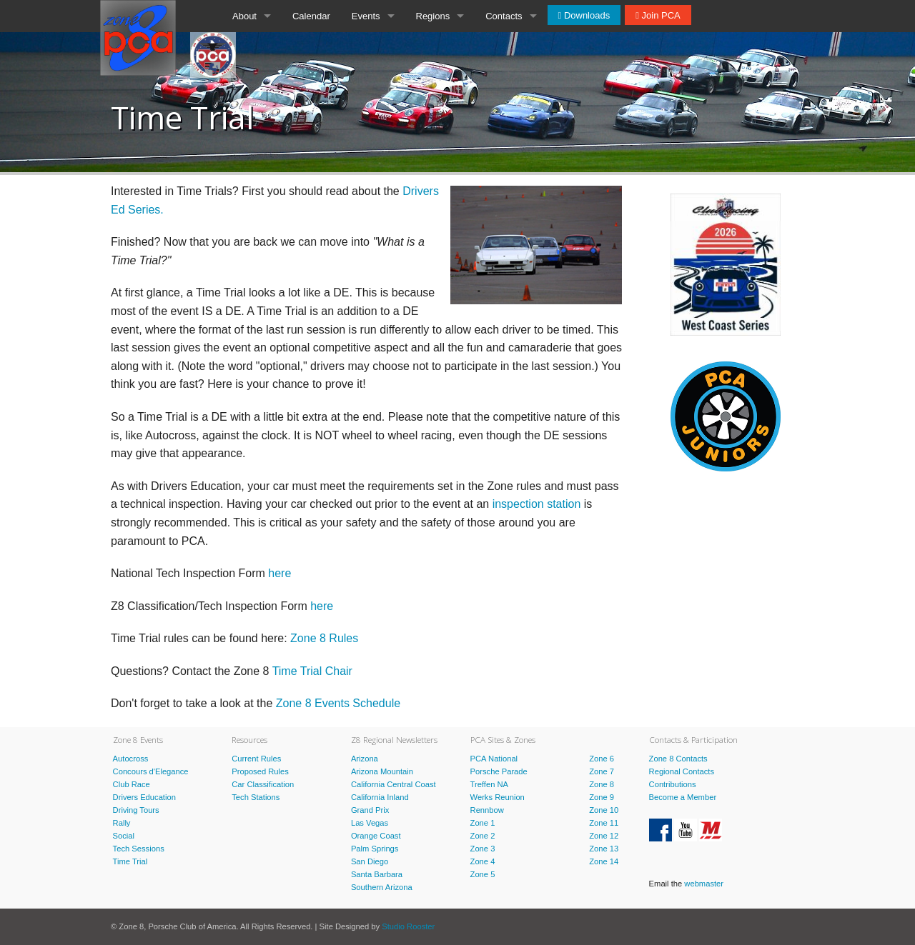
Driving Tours (136, 810)
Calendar (311, 16)
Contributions (672, 784)
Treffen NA (489, 784)
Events (366, 16)
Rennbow (487, 810)
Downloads (585, 15)
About (244, 16)
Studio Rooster (408, 926)
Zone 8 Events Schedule (338, 703)
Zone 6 (601, 758)
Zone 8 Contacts (678, 758)
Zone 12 (603, 835)
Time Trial (130, 861)
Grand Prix (370, 810)
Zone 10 (603, 810)
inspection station (537, 504)
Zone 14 (603, 861)
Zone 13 (603, 848)
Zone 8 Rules (324, 638)
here (279, 573)
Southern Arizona (381, 887)
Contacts (503, 16)
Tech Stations (256, 797)
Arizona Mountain (382, 771)
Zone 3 (482, 848)
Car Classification (263, 784)
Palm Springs (375, 848)
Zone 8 (601, 784)
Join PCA (660, 15)
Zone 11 (603, 823)
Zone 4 (482, 861)
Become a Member (683, 797)
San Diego (369, 861)
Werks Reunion (497, 797)
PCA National (494, 758)
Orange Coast (376, 835)
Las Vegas (369, 823)
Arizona (364, 758)
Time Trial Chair (312, 671)
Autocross (131, 758)
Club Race (131, 784)
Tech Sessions (138, 848)
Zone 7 (601, 771)
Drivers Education (144, 797)
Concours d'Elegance (151, 771)
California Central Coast (393, 784)
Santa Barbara (376, 874)
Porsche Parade (499, 771)
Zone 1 (482, 823)
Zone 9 (601, 797)
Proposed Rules (260, 771)
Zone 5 (482, 874)
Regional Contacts (681, 771)
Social (123, 835)
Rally (122, 823)
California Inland (380, 797)
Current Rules (256, 758)
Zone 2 (482, 835)
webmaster (703, 883)
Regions (433, 16)
